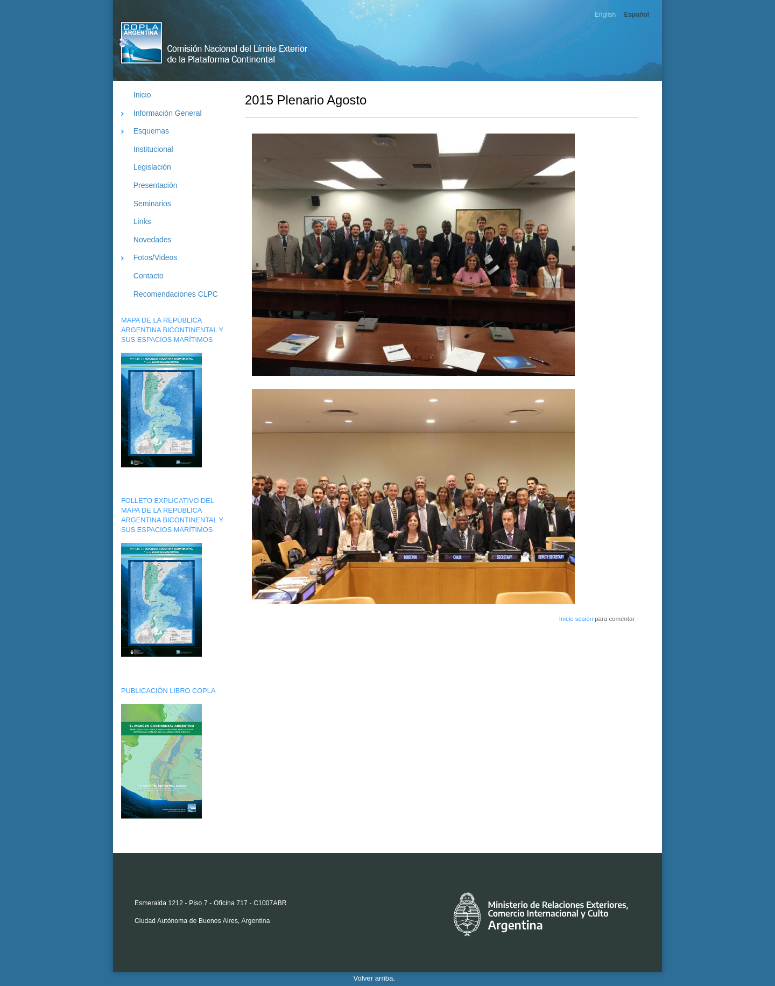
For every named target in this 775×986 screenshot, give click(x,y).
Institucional (153, 149)
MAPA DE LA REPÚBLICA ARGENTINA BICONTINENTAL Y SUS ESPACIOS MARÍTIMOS (172, 330)
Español (636, 14)
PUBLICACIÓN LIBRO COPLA (168, 691)
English (605, 14)
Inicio (142, 94)
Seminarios (152, 203)
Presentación (155, 185)
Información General (167, 113)
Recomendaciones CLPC (175, 294)
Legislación (152, 167)
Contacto (148, 275)
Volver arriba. (375, 978)
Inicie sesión (576, 619)
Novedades (152, 239)
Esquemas (151, 131)
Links (142, 221)
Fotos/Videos (155, 257)
